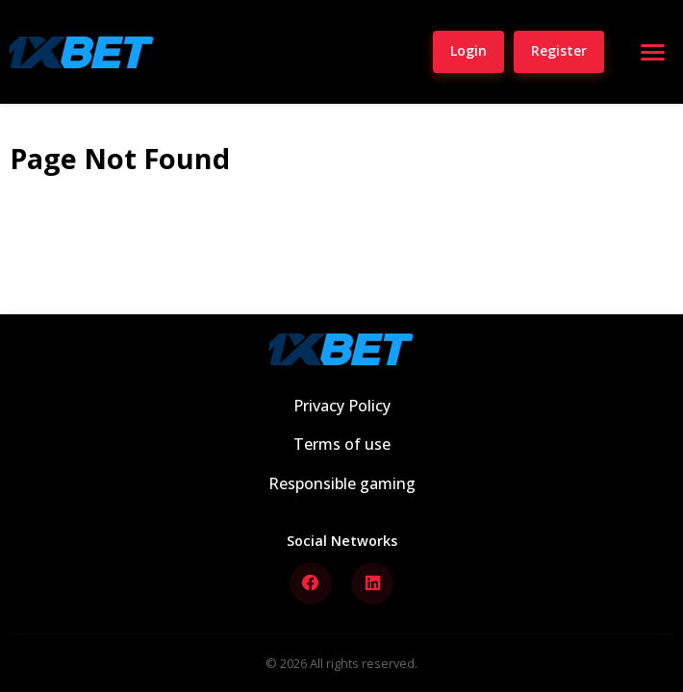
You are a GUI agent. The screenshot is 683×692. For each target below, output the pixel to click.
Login (468, 50)
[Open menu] (652, 52)
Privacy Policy (342, 405)
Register (559, 50)
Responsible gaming (342, 483)
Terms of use (342, 444)
